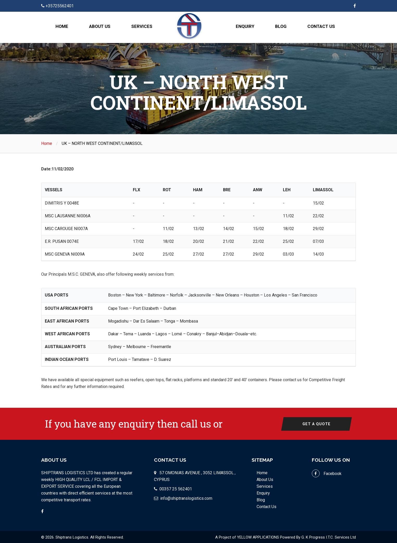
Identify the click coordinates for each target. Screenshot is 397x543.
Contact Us (321, 26)
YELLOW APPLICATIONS (258, 536)
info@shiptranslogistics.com (186, 497)
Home (61, 26)
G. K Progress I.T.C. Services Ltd (328, 536)
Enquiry (245, 26)
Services (141, 26)
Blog (281, 26)
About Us (99, 26)
